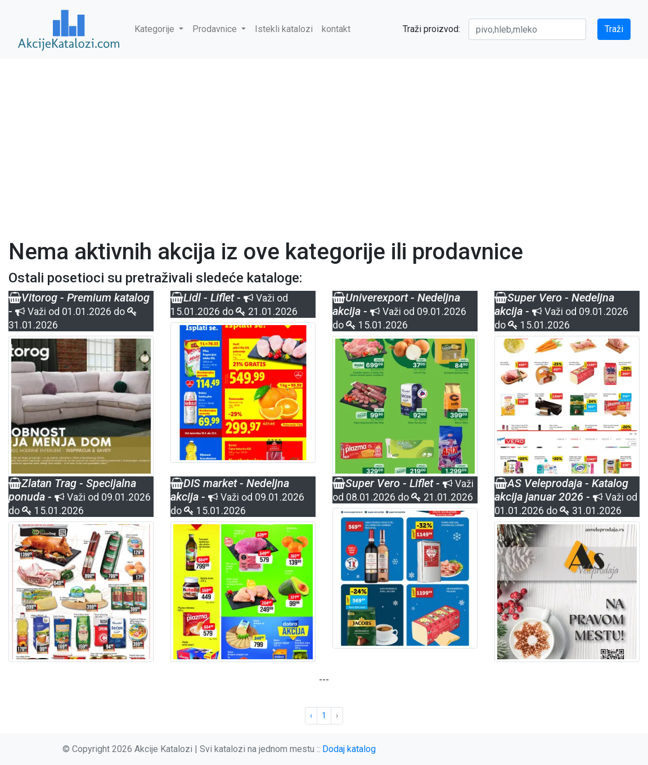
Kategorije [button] (155, 29)
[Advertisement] (324, 141)
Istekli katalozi (284, 29)
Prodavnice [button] (215, 29)
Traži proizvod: (431, 29)
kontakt (336, 29)
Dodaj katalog (349, 749)
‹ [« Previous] (311, 715)
